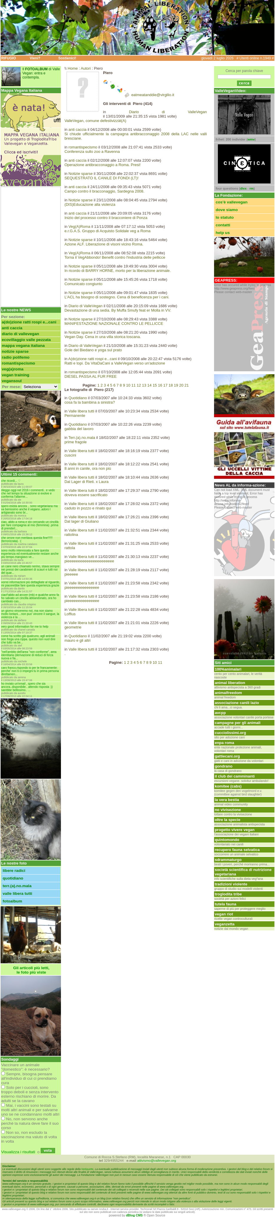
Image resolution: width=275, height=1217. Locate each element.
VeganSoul (12, 381)
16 (160, 385)
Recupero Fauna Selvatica (237, 849)
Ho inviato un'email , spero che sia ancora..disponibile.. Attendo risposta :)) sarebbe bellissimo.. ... (27, 687)
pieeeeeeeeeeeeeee (81, 587)
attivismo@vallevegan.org (156, 1160)
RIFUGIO (8, 58)
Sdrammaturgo (228, 859)
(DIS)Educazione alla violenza (89, 204)
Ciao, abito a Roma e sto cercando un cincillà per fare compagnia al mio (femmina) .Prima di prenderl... (30, 525)
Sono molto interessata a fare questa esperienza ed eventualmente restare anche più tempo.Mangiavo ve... (30, 554)
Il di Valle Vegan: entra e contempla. (41, 73)
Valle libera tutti (17, 893)
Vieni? (35, 58)
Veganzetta (224, 924)
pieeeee (71, 574)
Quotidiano (13, 878)
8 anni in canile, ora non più (87, 468)
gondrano (223, 766)
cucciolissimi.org (230, 732)
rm (251, 188)
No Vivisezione (228, 810)
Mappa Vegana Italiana (23, 345)
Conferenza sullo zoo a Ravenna (92, 151)
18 (170, 385)
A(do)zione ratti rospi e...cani (29, 322)
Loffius (70, 614)
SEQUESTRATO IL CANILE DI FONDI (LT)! (101, 178)
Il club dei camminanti (235, 776)
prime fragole (75, 442)
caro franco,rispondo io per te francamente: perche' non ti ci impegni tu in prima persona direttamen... (30, 671)
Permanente (74, 415)
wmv (251, 139)
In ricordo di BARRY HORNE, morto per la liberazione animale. (117, 270)
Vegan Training (15, 375)
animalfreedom (228, 693)
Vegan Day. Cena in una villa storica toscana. (102, 337)
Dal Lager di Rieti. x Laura (86, 481)
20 (181, 385)
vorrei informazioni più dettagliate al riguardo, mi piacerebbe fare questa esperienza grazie (30, 584)
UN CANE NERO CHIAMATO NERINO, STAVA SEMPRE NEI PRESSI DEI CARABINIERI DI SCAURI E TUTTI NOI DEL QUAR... (30, 569)
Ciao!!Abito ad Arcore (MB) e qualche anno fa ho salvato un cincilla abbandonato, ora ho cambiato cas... (30, 598)
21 (187, 385)
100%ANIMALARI (228, 669)
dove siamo (227, 210)
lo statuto (225, 217)
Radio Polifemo (15, 357)
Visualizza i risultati (18, 1152)
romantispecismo (18, 363)
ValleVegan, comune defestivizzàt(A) (95, 120)
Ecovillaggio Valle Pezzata (26, 339)
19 (176, 385)
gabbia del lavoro (79, 429)
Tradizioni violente (231, 884)
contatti (223, 225)
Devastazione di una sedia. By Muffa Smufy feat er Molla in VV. (117, 310)
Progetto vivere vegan (234, 830)
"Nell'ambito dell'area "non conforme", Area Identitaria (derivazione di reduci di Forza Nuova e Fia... (29, 655)
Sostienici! (67, 58)
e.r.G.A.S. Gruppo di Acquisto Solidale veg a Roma (107, 231)
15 (155, 385)
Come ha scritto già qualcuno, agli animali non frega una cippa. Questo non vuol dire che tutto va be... (28, 639)
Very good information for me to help (24, 626)
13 (144, 385)
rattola (69, 548)
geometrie (73, 627)
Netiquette (87, 1169)
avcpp (220, 713)
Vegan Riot (224, 914)
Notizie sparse (15, 351)
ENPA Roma (224, 742)
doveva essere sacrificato (85, 495)
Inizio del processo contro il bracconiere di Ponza (106, 217)
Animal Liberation (230, 683)
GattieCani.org (227, 756)
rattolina (71, 534)
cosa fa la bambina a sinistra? (89, 402)
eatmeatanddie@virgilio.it (152, 95)
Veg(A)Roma (13, 369)
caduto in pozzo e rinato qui (87, 508)
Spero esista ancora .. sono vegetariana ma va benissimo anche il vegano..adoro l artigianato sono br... (29, 509)
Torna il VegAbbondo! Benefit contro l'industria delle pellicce (114, 257)
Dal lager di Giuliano (81, 521)
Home (73, 68)
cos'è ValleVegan (231, 202)
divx (243, 188)
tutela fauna (225, 904)
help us (223, 232)
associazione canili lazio (237, 703)
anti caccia (12, 328)
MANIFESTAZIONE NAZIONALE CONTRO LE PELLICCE (113, 323)
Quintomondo (227, 839)
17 (165, 385)
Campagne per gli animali (237, 722)
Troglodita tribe (228, 894)
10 (128, 385)
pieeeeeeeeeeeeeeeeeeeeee (89, 561)
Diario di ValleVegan (20, 334)
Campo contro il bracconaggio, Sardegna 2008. (104, 191)
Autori (86, 68)
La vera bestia (227, 800)
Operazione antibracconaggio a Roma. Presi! (102, 165)
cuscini (70, 455)
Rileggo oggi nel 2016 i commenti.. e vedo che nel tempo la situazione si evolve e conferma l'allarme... (28, 493)
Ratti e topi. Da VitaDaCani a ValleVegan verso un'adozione (114, 363)
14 (149, 385)
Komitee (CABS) (228, 786)
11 (133, 385)
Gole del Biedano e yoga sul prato (93, 350)
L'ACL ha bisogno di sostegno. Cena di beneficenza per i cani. (116, 297)
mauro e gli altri (77, 640)
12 (139, 385)
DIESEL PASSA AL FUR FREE (90, 376)
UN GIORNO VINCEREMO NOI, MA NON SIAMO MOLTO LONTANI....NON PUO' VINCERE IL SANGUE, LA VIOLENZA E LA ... (30, 614)
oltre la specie (227, 820)
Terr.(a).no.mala (17, 886)
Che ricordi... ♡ (11, 480)
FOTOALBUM (12, 901)
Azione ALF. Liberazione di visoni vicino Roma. (103, 244)
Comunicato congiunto (83, 284)
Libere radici (14, 870)
